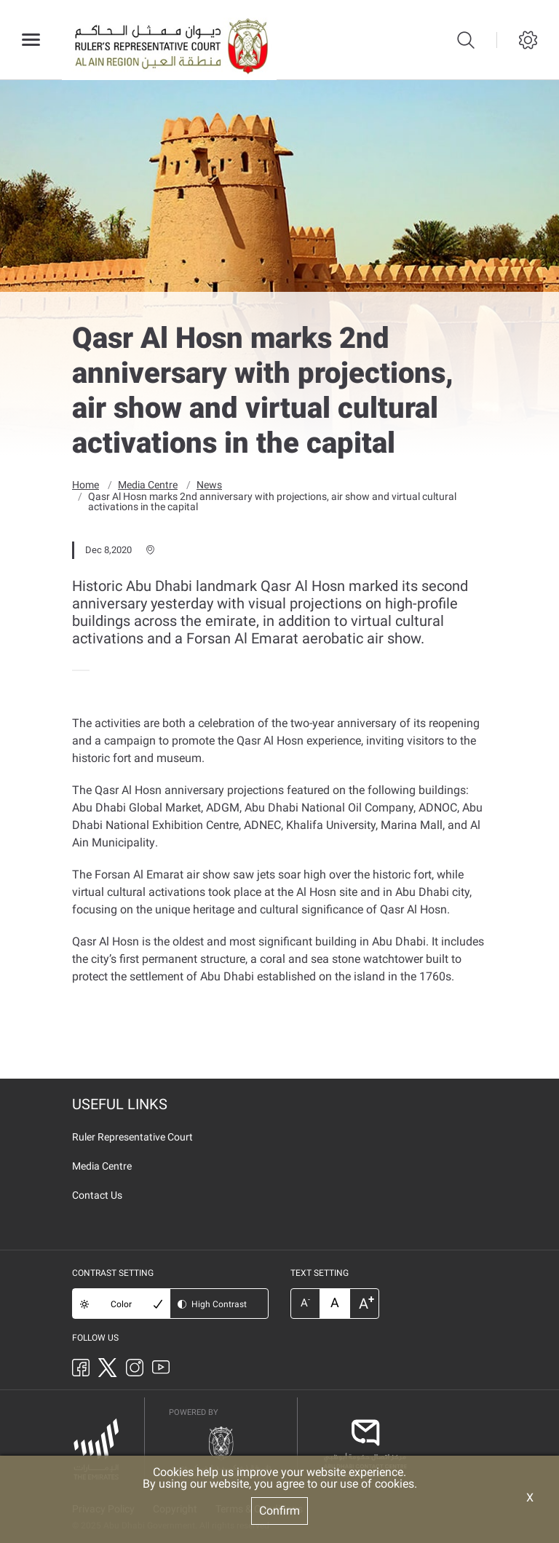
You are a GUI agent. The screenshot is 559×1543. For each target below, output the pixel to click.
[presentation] (76, 669)
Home (85, 484)
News (209, 484)
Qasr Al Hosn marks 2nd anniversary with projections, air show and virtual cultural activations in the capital (272, 501)
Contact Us (97, 1194)
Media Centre (148, 484)
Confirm (279, 1511)
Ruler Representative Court (132, 1136)
